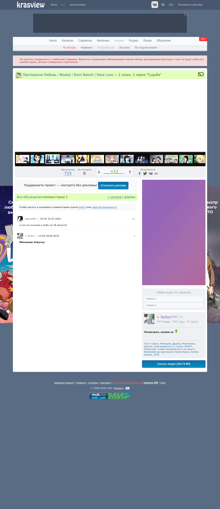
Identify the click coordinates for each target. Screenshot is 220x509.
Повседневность (164, 453)
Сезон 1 (151, 405)
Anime (194, 458)
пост (182, 428)
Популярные (105, 47)
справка (93, 489)
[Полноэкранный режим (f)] (201, 254)
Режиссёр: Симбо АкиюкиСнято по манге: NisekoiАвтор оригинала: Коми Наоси (169, 457)
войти (82, 313)
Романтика (188, 450)
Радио (133, 40)
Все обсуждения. (30, 303)
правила (81, 489)
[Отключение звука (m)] (182, 254)
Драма (176, 450)
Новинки (86, 47)
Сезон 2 (151, 411)
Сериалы (85, 40)
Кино (53, 40)
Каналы (67, 40)
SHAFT (188, 453)
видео (167, 428)
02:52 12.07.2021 (50, 325)
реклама (105, 489)
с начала (114, 303)
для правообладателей (127, 489)
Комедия (165, 450)
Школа (148, 453)
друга (194, 428)
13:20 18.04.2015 (48, 342)
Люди (147, 40)
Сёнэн (155, 450)
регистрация (78, 4)
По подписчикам (146, 47)
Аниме (119, 40)
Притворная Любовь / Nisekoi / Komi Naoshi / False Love (68, 75)
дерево (129, 303)
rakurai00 (30, 325)
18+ (171, 4)
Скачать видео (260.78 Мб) (173, 470)
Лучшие (124, 47)
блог (163, 489)
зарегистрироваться (104, 313)
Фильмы (103, 40)
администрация (63, 489)
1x (175, 254)
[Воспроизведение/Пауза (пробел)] (18, 254)
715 (68, 280)
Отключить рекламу (190, 4)
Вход (54, 4)
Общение (164, 40)
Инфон (119, 494)
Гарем (179, 453)
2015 (156, 461)
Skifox (163, 424)
